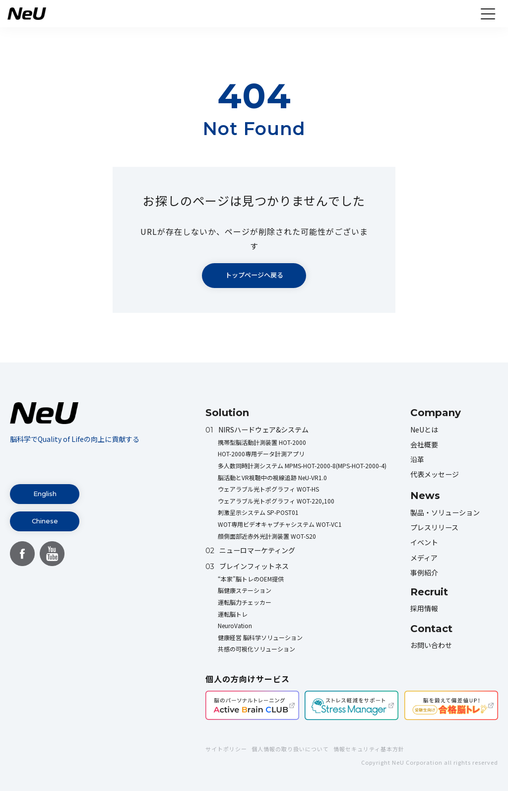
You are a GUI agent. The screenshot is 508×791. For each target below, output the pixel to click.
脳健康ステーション (244, 590)
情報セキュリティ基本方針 (368, 749)
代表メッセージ (434, 474)
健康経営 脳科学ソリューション (260, 637)
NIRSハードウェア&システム (257, 429)
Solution (227, 413)
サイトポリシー (226, 749)
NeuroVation (235, 625)
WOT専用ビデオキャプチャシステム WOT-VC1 (280, 524)
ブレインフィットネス (247, 566)
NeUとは (424, 429)
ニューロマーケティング (250, 550)
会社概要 (424, 444)
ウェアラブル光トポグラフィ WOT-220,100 (276, 501)
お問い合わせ (431, 645)
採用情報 (424, 608)
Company (435, 413)
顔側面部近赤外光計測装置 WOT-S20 (267, 536)
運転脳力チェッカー (244, 602)
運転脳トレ (233, 614)
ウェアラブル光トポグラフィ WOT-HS (268, 489)
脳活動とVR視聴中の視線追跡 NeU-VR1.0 (272, 477)
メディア (424, 558)
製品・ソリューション (445, 512)
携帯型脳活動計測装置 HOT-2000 (262, 442)
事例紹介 (424, 572)
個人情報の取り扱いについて (290, 749)
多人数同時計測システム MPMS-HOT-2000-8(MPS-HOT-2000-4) (302, 465)
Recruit (429, 592)
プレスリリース (434, 527)
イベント (424, 542)
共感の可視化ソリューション (256, 649)
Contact (431, 629)
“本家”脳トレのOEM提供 (251, 579)
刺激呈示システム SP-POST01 (258, 512)
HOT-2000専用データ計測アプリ (261, 453)
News (425, 496)
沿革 (417, 459)
